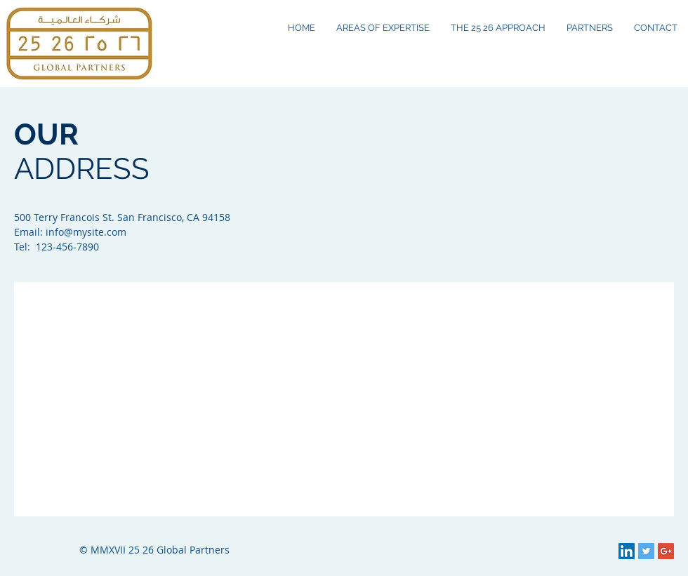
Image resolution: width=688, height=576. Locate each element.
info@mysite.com (86, 232)
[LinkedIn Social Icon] (626, 551)
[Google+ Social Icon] (666, 551)
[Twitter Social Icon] (646, 551)
